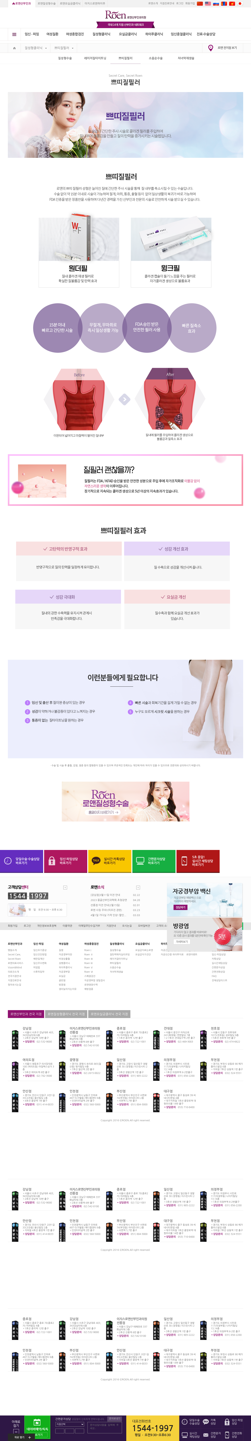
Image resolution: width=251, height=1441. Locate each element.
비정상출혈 (64, 959)
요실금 (62, 976)
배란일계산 (38, 959)
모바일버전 (144, 926)
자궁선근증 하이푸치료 (172, 954)
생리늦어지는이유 (67, 989)
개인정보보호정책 (46, 926)
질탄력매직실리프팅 (120, 954)
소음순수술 (156, 58)
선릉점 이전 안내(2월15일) (105, 905)
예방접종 (88, 989)
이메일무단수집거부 (89, 926)
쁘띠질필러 (63, 48)
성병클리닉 (64, 963)
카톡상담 (216, 959)
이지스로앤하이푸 (95, 3)
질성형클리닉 (101, 34)
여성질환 (52, 34)
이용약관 (67, 926)
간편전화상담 (218, 972)
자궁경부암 (64, 972)
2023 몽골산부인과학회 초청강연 (109, 900)
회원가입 (190, 3)
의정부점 (170, 1059)
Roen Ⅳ (88, 963)
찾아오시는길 (14, 985)
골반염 (62, 980)
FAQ (214, 976)
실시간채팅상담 (219, 963)
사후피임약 (38, 972)
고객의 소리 (162, 926)
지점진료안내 (167, 3)
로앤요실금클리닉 (70, 3)
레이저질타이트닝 (95, 58)
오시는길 (127, 926)
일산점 (121, 1059)
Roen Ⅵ (88, 972)
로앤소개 (153, 3)
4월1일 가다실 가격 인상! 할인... (108, 915)
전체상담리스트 (219, 980)
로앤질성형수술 (47, 3)
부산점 (121, 1091)
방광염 (62, 985)
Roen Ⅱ (88, 954)
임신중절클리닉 (181, 34)
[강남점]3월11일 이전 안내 (105, 895)
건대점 (168, 1028)
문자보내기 (114, 1418)
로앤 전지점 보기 (227, 47)
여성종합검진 (75, 34)
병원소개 (12, 950)
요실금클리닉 (128, 34)
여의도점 (28, 1059)
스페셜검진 (89, 976)
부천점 (215, 1059)
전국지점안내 (14, 976)
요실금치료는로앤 (144, 950)
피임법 (36, 967)
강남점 (27, 1028)
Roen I (87, 950)
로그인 (179, 3)
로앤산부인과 (23, 3)
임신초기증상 (40, 950)
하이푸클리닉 (154, 34)
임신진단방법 (40, 954)
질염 (61, 950)
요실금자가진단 (143, 954)
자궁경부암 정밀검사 (94, 980)
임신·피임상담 (219, 954)
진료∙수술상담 (206, 34)
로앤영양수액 (91, 985)
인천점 (74, 1091)
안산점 (27, 1091)
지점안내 (111, 926)
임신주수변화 (40, 963)
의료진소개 (13, 972)
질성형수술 (65, 58)
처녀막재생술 (186, 58)
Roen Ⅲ (88, 959)
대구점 (168, 1091)
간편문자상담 (218, 967)
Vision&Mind (15, 967)
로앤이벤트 (191, 954)
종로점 (121, 1028)
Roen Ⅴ (88, 967)
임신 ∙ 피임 (32, 34)
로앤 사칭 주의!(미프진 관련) (106, 910)
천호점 (215, 1028)
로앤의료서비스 (15, 963)
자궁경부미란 (65, 954)
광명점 (74, 1059)
